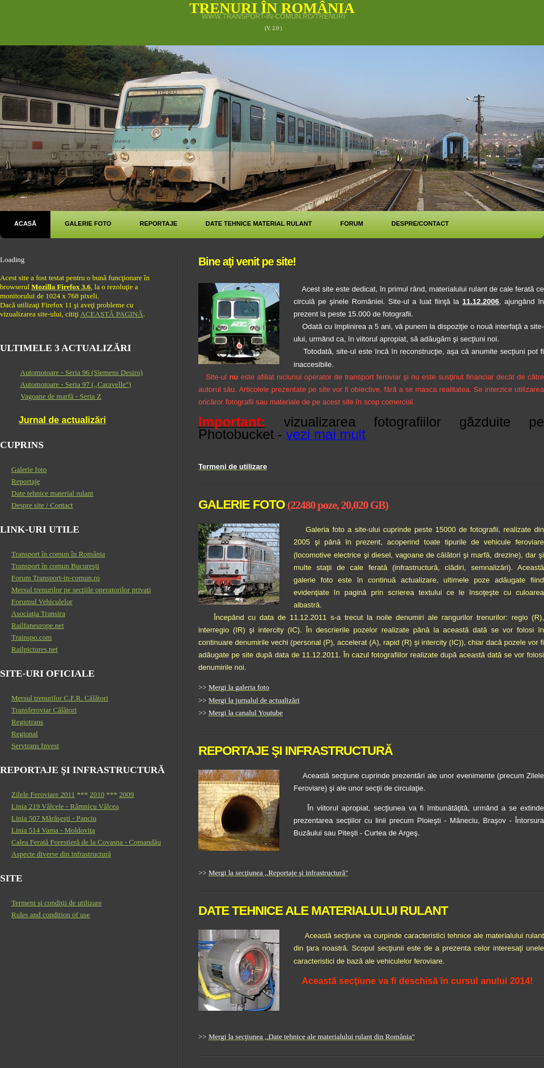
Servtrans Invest (35, 745)
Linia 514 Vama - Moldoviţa (53, 830)
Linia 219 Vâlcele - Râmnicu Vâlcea (65, 806)
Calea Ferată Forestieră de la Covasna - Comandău (86, 842)
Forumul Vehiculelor (42, 601)
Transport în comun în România (58, 554)
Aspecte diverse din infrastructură (61, 854)
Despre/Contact (420, 223)
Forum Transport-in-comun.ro (55, 577)
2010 (97, 794)
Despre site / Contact (42, 505)
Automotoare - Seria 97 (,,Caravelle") (75, 384)
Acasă (25, 223)
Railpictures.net (34, 649)
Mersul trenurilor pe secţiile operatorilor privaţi (81, 589)
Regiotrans (27, 721)
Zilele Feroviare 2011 (43, 794)
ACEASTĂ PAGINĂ (111, 314)
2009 (126, 794)
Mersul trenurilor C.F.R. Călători (59, 698)
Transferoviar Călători (43, 710)
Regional (24, 733)
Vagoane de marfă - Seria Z (60, 396)
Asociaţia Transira (38, 613)
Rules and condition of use (50, 914)
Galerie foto (88, 223)
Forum (351, 223)
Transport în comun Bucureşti (55, 566)
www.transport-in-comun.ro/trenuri (273, 16)
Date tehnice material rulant (259, 223)
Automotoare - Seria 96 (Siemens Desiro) (81, 372)
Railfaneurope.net (37, 625)
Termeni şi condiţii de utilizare (56, 902)
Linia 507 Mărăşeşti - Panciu (53, 818)
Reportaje (158, 223)
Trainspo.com (31, 637)
